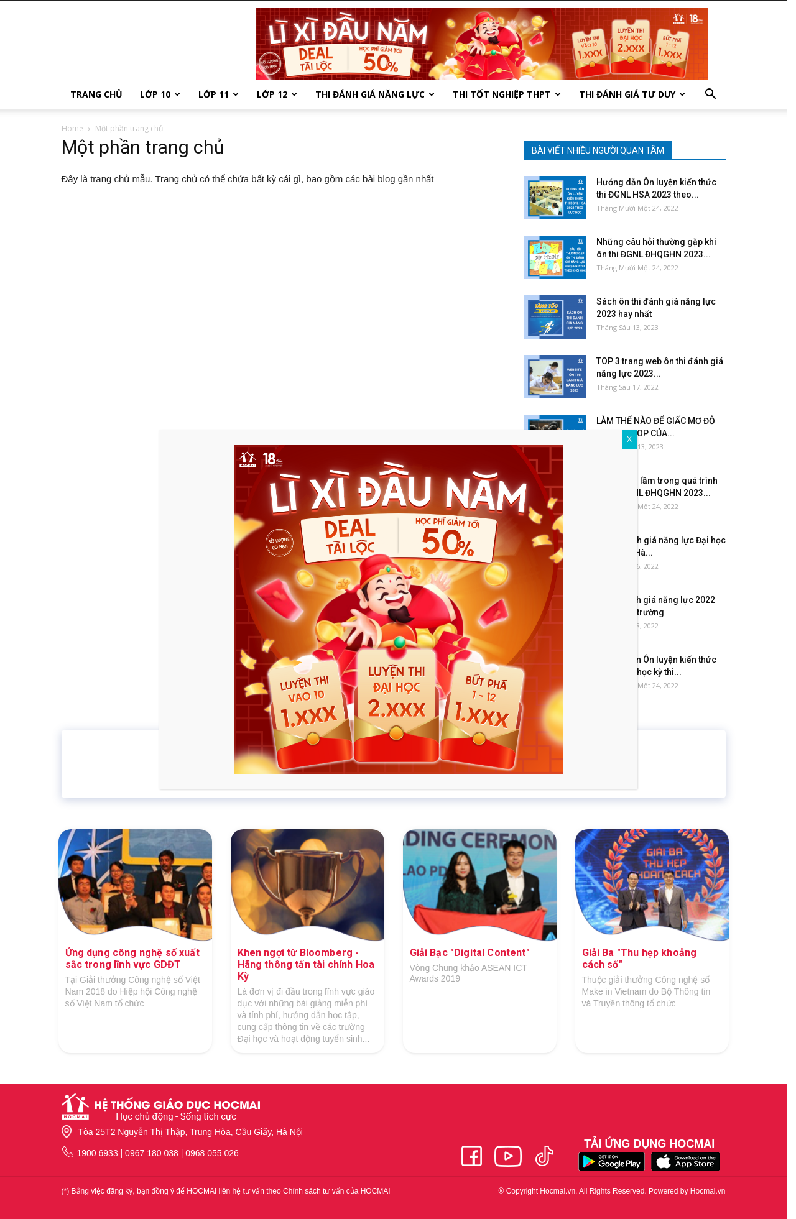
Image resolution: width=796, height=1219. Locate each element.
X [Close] (629, 439)
